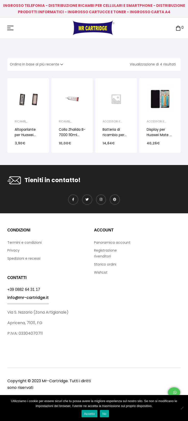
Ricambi (20, 121)
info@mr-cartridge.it (28, 297)
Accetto (89, 414)
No (104, 414)
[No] (181, 408)
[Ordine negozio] (38, 64)
